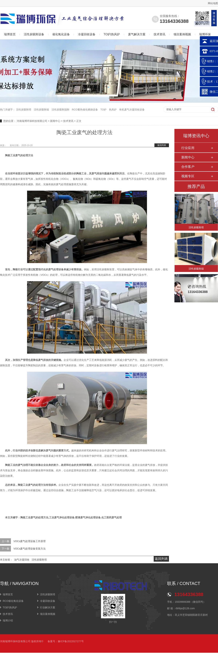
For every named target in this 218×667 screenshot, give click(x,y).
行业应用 (187, 148)
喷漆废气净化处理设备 (88, 517)
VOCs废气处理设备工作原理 (29, 541)
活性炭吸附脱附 (60, 109)
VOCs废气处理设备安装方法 (29, 548)
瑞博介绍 (8, 620)
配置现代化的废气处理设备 (48, 269)
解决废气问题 (48, 450)
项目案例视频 (182, 34)
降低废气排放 (40, 359)
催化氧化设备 (61, 34)
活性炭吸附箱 (41, 109)
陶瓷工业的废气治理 (16, 464)
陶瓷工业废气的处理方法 (19, 155)
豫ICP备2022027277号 (71, 641)
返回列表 (161, 145)
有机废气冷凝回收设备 (132, 109)
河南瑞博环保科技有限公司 (32, 120)
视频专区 (187, 176)
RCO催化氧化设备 (13, 600)
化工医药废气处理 (111, 517)
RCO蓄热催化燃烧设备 (85, 109)
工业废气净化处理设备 (61, 517)
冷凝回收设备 (86, 34)
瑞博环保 (205, 34)
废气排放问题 (99, 173)
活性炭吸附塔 (23, 109)
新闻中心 (55, 120)
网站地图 (213, 3)
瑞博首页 (8, 594)
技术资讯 (159, 34)
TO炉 (103, 109)
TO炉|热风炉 (112, 34)
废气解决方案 (137, 34)
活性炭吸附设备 (34, 34)
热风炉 (113, 109)
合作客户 (187, 167)
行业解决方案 (47, 607)
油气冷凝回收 (21, 559)
